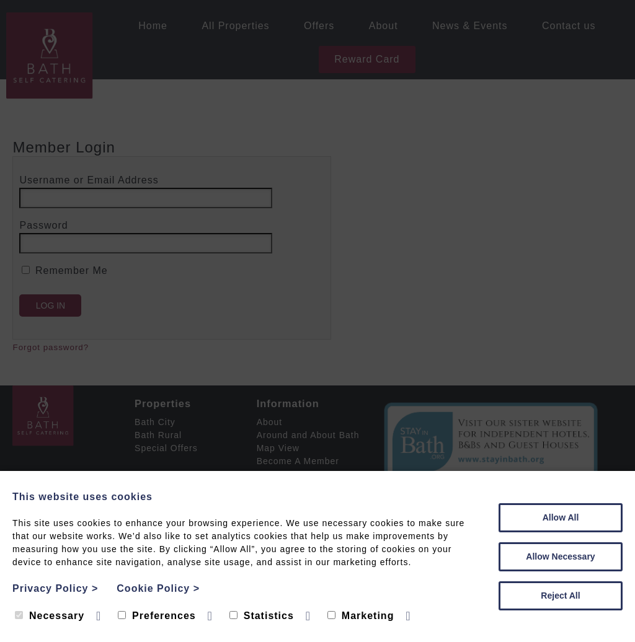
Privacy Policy (55, 588)
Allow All (561, 517)
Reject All (560, 595)
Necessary (49, 615)
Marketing (360, 615)
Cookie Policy (158, 588)
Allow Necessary (560, 556)
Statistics (261, 615)
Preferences (157, 615)
